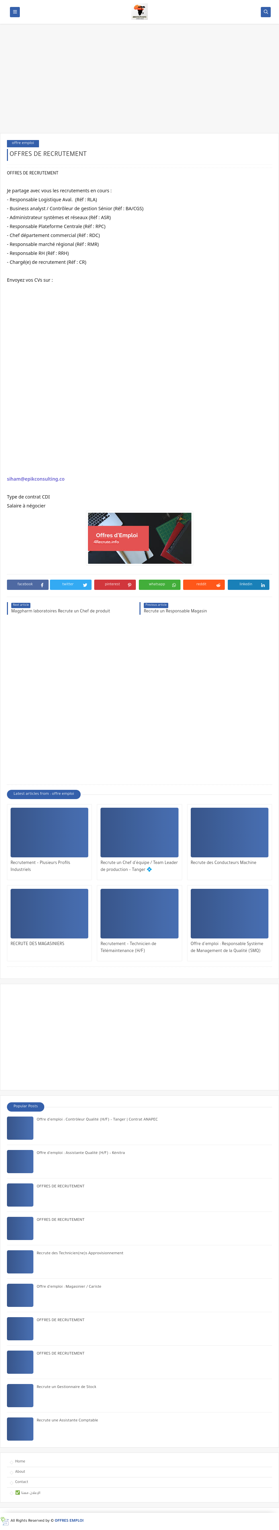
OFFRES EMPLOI (69, 1521)
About (20, 1472)
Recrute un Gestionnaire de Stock (66, 1387)
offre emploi (23, 143)
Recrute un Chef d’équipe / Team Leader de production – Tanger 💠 (139, 867)
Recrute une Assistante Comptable (67, 1421)
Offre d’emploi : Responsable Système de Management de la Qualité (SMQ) (227, 948)
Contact (21, 1482)
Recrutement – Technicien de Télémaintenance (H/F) (128, 948)
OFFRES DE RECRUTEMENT (60, 1187)
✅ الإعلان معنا (27, 1493)
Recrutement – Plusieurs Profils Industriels (40, 867)
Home (20, 1462)
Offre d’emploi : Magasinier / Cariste (69, 1287)
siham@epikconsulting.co (35, 479)
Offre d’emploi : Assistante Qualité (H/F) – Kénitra (81, 1153)
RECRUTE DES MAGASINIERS (37, 944)
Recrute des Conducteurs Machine (224, 863)
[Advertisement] (139, 81)
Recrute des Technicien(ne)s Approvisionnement (80, 1254)
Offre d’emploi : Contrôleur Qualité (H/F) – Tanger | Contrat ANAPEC (97, 1120)
